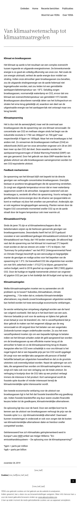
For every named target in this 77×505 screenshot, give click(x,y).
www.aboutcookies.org (47, 497)
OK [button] (73, 481)
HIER (20, 436)
